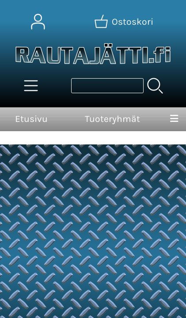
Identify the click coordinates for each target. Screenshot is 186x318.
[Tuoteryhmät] (31, 85)
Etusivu (31, 119)
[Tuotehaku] (107, 85)
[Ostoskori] (124, 21)
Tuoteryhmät (112, 119)
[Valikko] (174, 119)
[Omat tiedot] (38, 21)
